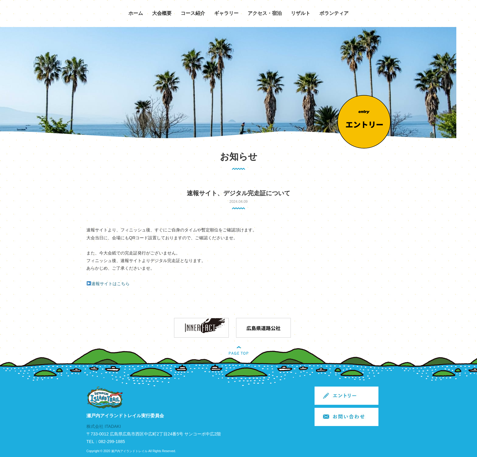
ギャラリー (226, 13)
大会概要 (162, 13)
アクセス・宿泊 (265, 13)
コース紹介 (193, 13)
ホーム (135, 13)
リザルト (300, 13)
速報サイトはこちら (110, 283)
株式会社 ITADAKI (103, 426)
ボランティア (334, 13)
